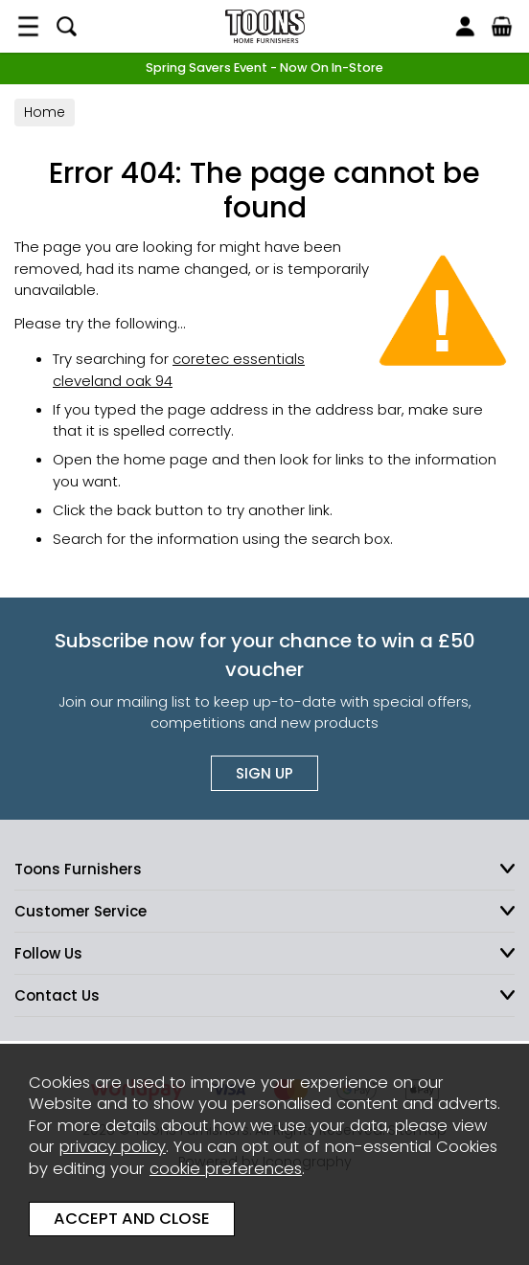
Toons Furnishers (264, 26)
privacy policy (112, 1147)
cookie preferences (226, 1169)
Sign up (264, 773)
